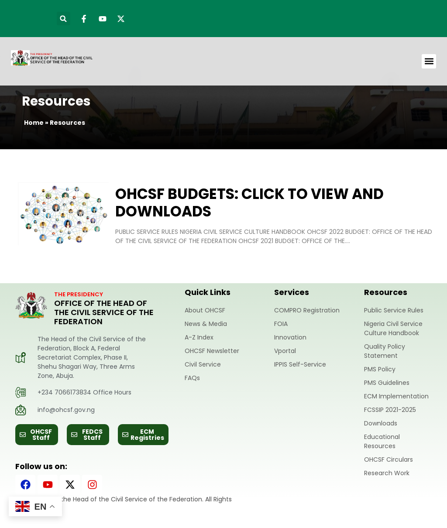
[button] (63, 18)
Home (34, 122)
